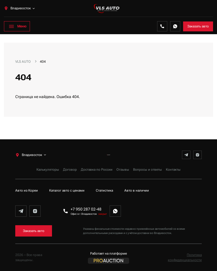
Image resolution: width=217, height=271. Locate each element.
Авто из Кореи (26, 190)
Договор (70, 170)
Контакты (173, 170)
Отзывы (122, 170)
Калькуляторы (47, 170)
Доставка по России (96, 170)
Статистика (104, 190)
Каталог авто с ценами (66, 190)
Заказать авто (198, 26)
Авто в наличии (136, 190)
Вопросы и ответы (147, 170)
